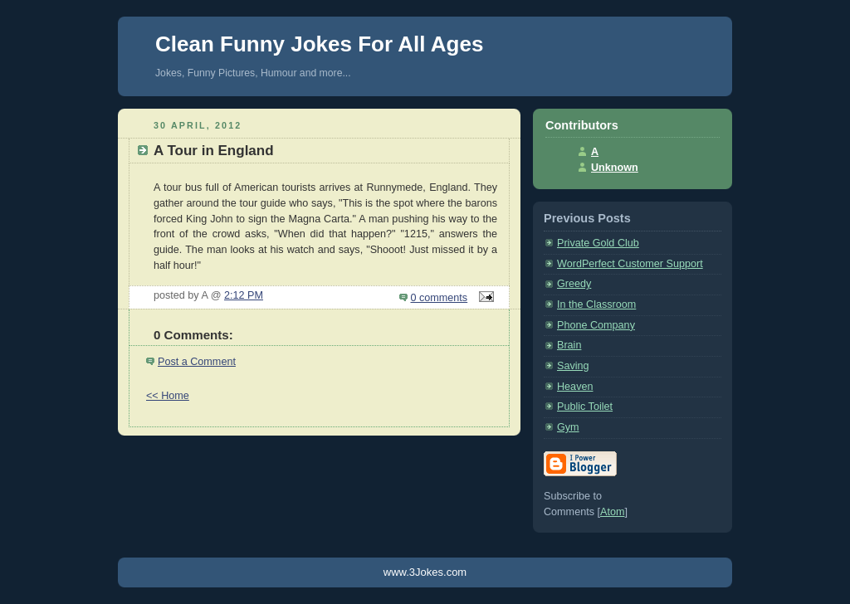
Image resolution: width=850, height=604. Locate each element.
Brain (569, 345)
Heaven (575, 386)
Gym (568, 427)
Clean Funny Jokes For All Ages (319, 44)
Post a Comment (197, 362)
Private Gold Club (598, 243)
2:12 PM (243, 295)
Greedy (574, 284)
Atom (612, 512)
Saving (573, 366)
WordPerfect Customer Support (630, 264)
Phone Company (596, 325)
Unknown (614, 167)
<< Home (167, 396)
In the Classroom (596, 304)
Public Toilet (585, 406)
